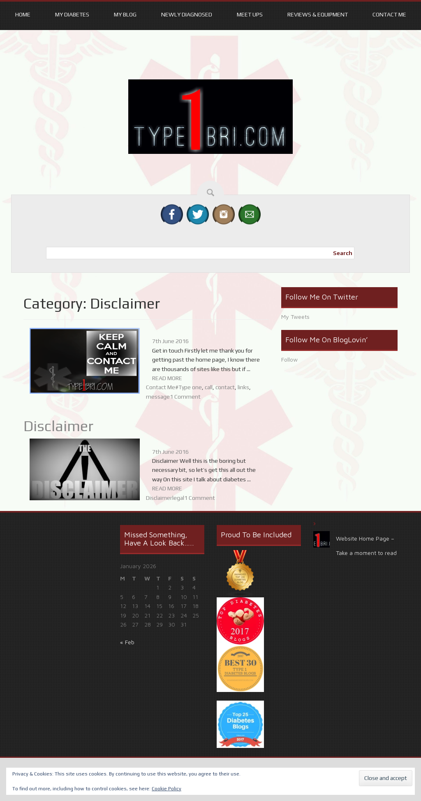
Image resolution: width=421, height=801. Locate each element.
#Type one (188, 387)
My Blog (125, 14)
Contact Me (389, 14)
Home (22, 14)
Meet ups (250, 14)
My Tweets (295, 316)
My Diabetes (72, 14)
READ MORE (167, 378)
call (209, 387)
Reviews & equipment (317, 14)
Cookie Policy (166, 789)
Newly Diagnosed (186, 14)
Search (342, 253)
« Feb (127, 641)
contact (225, 387)
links (243, 387)
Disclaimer (58, 425)
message (158, 396)
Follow (289, 359)
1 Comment (185, 396)
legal (178, 498)
